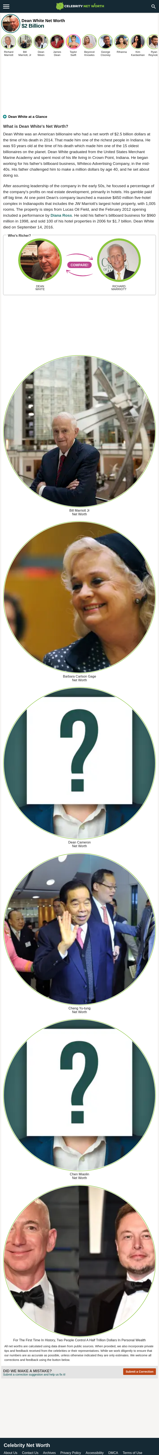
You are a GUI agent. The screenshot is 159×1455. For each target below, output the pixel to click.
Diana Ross (61, 215)
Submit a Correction (139, 1371)
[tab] (79, 118)
